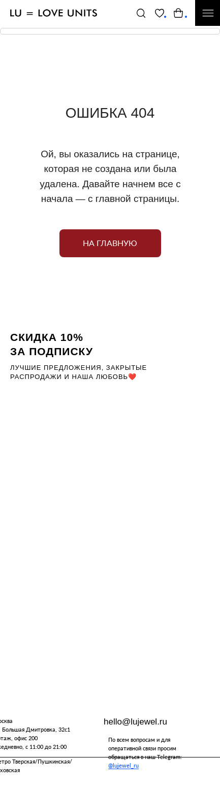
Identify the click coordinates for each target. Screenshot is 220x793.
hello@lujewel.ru (135, 722)
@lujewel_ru (123, 765)
